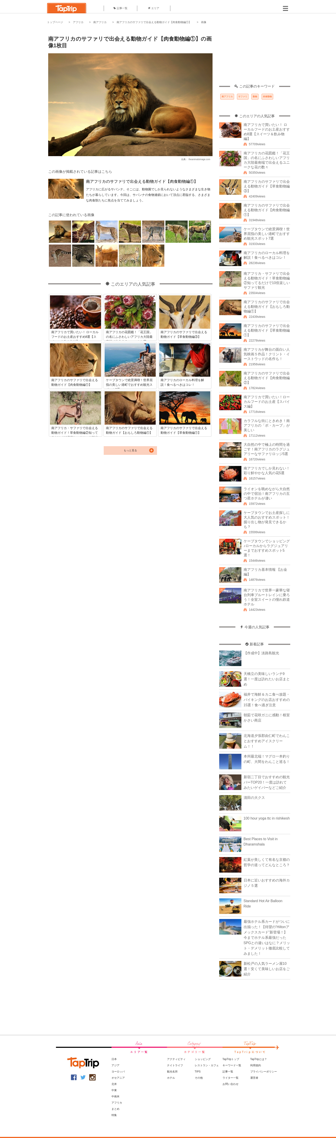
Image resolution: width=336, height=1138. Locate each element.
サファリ (242, 96)
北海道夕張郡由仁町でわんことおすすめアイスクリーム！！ (267, 741)
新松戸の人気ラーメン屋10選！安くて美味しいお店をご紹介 (267, 969)
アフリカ (78, 22)
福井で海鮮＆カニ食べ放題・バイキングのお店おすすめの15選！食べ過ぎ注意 (267, 699)
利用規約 (255, 1065)
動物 (255, 96)
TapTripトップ (231, 1059)
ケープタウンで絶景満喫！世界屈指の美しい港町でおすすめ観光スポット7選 (267, 233)
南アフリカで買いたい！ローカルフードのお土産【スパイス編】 (267, 401)
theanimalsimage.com (199, 159)
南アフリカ (100, 22)
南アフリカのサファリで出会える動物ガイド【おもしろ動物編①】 (267, 306)
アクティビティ (176, 1059)
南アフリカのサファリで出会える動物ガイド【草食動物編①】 (267, 330)
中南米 (115, 1096)
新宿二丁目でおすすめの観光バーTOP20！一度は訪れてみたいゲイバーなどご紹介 (267, 782)
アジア (115, 1065)
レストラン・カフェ (207, 1065)
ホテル (171, 1077)
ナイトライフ (175, 1065)
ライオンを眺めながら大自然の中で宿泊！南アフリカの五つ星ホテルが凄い (267, 493)
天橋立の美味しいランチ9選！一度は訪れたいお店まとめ (267, 679)
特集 (114, 1115)
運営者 (254, 1077)
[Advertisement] (254, 56)
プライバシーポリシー (263, 1071)
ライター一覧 (231, 1077)
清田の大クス (254, 798)
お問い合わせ (231, 1084)
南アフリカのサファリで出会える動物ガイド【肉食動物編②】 (267, 377)
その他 (199, 1077)
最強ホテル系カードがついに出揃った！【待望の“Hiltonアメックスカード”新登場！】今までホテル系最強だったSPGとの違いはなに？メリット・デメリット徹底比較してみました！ (267, 937)
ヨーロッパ (118, 1071)
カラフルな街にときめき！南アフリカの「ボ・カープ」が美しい (267, 425)
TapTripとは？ (258, 1059)
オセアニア (118, 1077)
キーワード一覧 (232, 1065)
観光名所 (172, 1071)
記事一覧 (120, 8)
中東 (114, 1090)
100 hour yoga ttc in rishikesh (267, 818)
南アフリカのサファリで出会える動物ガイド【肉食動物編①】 (154, 22)
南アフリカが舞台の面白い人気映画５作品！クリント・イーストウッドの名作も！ (267, 354)
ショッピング (203, 1059)
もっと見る (130, 450)
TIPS (198, 1071)
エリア (153, 8)
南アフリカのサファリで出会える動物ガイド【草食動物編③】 (267, 186)
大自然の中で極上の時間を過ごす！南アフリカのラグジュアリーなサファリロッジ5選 (267, 449)
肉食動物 (267, 96)
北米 (114, 1084)
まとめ (115, 1108)
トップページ (55, 22)
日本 (114, 1059)
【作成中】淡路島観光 (261, 653)
